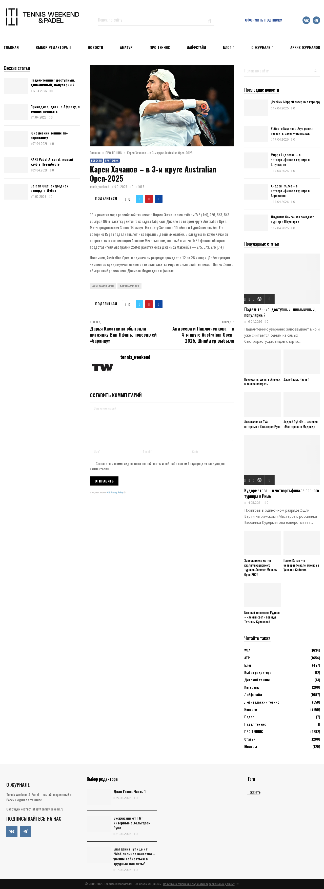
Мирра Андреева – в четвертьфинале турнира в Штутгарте (290, 159)
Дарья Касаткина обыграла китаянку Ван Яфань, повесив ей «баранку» (123, 334)
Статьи (249, 739)
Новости (96, 160)
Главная (11, 47)
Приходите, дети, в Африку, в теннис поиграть (55, 109)
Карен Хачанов (129, 285)
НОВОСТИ (95, 47)
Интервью (251, 687)
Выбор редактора (52, 47)
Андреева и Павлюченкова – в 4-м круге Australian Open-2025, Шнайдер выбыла (203, 334)
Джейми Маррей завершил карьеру (295, 101)
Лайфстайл (253, 694)
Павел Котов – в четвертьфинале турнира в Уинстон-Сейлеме (301, 565)
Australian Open (103, 285)
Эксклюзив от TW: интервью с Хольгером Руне (262, 424)
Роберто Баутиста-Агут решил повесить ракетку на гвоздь (292, 131)
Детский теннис (257, 679)
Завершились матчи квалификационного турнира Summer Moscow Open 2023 (260, 567)
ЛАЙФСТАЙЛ (196, 47)
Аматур (126, 47)
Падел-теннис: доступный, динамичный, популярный (52, 82)
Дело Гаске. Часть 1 (296, 379)
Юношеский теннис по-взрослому (49, 135)
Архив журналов (305, 47)
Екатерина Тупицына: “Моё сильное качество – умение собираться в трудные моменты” (134, 856)
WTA (247, 650)
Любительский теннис (261, 702)
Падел (249, 716)
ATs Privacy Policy (115, 492)
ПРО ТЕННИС (160, 47)
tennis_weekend (99, 186)
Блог (227, 47)
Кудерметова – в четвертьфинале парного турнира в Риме (281, 493)
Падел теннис (255, 724)
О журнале (260, 47)
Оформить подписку (263, 20)
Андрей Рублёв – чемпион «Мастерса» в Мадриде (301, 424)
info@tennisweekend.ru (47, 808)
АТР (247, 657)
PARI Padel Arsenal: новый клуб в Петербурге (51, 161)
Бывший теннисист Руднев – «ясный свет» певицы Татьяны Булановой (262, 617)
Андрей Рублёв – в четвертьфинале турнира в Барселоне (290, 190)
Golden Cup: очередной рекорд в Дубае (49, 188)
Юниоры (250, 746)
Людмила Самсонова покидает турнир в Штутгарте (292, 219)
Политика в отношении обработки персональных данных (199, 884)
